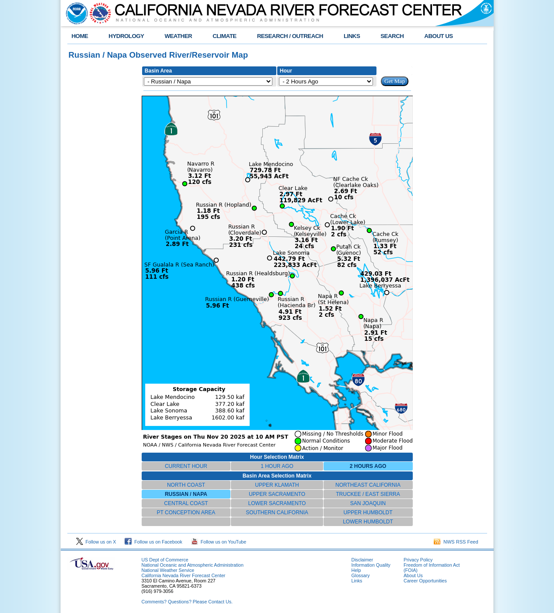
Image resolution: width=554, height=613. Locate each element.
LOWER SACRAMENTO (277, 503)
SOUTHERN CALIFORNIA (277, 512)
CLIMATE (225, 36)
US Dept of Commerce (165, 559)
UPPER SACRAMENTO (277, 494)
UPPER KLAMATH (277, 485)
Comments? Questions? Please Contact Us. (187, 601)
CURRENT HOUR (186, 466)
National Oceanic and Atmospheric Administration (193, 565)
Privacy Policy (418, 559)
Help (356, 570)
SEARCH (392, 36)
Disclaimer (362, 559)
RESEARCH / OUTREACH (290, 36)
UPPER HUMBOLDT (368, 512)
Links (357, 580)
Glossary (361, 575)
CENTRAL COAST (186, 503)
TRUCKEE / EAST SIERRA (368, 494)
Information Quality (371, 565)
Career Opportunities (425, 580)
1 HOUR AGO (277, 466)
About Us (413, 575)
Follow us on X (96, 541)
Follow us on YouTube (218, 541)
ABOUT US (438, 36)
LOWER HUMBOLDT (368, 522)
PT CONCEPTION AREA (186, 512)
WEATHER (178, 36)
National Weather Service (168, 570)
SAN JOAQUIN (368, 503)
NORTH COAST (186, 485)
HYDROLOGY (126, 36)
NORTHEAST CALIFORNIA (368, 485)
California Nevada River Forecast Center (184, 575)
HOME (80, 36)
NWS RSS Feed (456, 541)
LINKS (352, 36)
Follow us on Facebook (153, 541)
